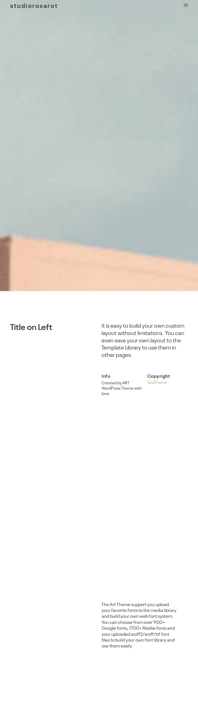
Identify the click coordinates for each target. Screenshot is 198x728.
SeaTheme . (157, 382)
